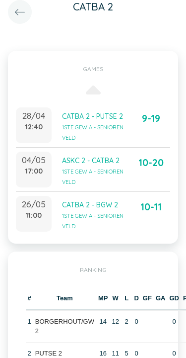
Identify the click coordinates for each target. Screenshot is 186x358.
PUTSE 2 (48, 353)
